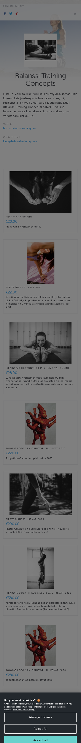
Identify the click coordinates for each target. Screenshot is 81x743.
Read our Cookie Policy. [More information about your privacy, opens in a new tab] (24, 712)
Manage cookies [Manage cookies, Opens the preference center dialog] (40, 719)
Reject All (40, 731)
